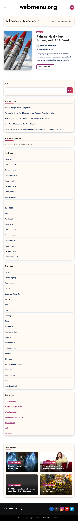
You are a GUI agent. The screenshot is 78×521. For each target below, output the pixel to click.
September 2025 (11, 192)
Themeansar (55, 518)
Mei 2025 (8, 213)
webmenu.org (38, 7)
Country (8, 289)
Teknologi (8, 370)
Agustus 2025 (10, 197)
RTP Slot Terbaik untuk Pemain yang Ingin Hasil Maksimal (27, 118)
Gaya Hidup (9, 310)
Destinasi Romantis (12, 294)
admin (40, 46)
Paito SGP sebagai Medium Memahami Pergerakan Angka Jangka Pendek (33, 129)
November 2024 (11, 246)
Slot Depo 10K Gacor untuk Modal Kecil (20, 124)
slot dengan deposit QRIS (14, 417)
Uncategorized (11, 386)
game (7, 305)
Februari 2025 (10, 230)
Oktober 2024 (10, 251)
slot (6, 428)
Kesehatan (9, 326)
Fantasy (8, 299)
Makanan (8, 337)
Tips (6, 381)
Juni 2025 (9, 208)
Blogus (45, 518)
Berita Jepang (10, 278)
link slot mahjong (11, 401)
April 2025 (9, 219)
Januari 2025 (10, 235)
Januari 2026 (10, 170)
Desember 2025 (11, 176)
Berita (39, 32)
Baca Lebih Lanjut (45, 67)
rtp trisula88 (10, 423)
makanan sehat (11, 348)
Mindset (8, 354)
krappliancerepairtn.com (14, 407)
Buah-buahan (10, 283)
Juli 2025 (8, 203)
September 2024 (11, 257)
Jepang (8, 316)
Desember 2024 (11, 241)
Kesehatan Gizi (11, 332)
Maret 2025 (9, 224)
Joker (7, 321)
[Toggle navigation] (5, 7)
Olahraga (8, 359)
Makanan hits (10, 343)
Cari (7, 83)
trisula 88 (8, 433)
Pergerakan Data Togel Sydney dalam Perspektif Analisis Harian (30, 113)
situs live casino (11, 412)
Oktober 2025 (10, 186)
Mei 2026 (8, 159)
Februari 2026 (10, 165)
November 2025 (11, 181)
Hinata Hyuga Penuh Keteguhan (17, 108)
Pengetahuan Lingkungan (15, 364)
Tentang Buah (10, 375)
